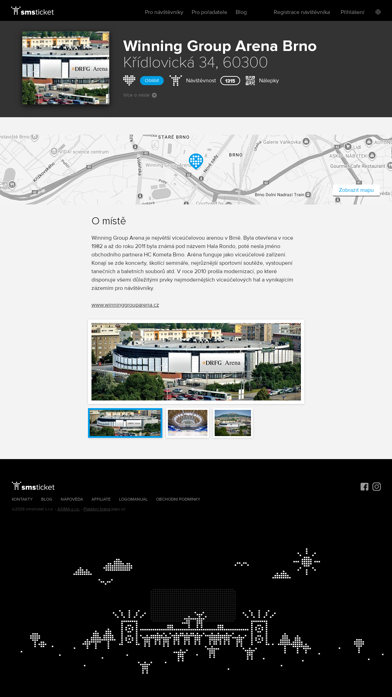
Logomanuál (133, 499)
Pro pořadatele (209, 12)
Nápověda (72, 499)
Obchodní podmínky (178, 499)
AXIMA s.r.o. (68, 509)
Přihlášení (352, 12)
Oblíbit (152, 80)
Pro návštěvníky (164, 12)
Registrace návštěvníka (302, 12)
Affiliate (101, 499)
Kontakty (22, 499)
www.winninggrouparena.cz (125, 304)
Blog (241, 12)
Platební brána (96, 509)
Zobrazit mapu (356, 190)
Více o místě (140, 95)
